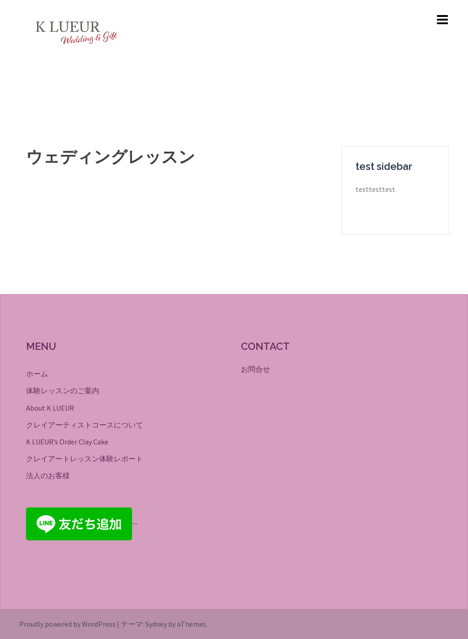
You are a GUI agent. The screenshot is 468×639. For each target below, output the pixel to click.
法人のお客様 (48, 475)
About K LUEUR (50, 407)
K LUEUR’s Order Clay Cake (67, 441)
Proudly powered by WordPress (67, 623)
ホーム (37, 373)
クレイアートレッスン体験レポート (84, 458)
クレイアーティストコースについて (84, 424)
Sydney (156, 623)
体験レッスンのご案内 (62, 390)
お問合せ (255, 369)
